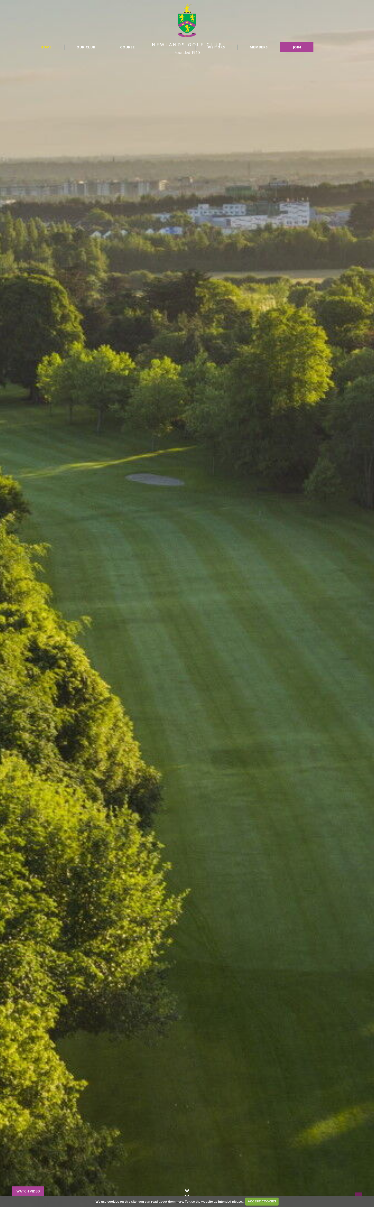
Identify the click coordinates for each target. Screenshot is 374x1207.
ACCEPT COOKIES (262, 1201)
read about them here (167, 1201)
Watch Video (28, 1191)
